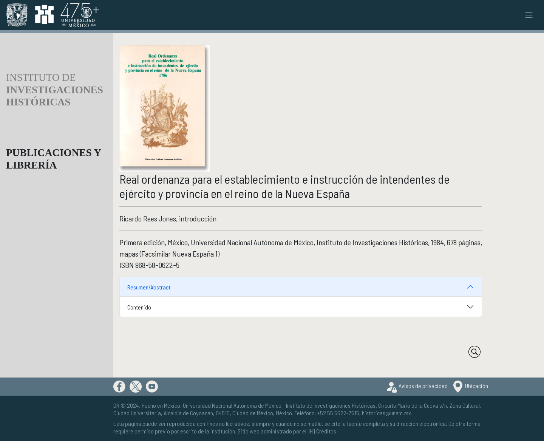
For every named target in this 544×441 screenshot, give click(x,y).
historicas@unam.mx (386, 412)
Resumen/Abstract (148, 287)
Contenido (139, 307)
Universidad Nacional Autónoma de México (232, 405)
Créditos (326, 431)
